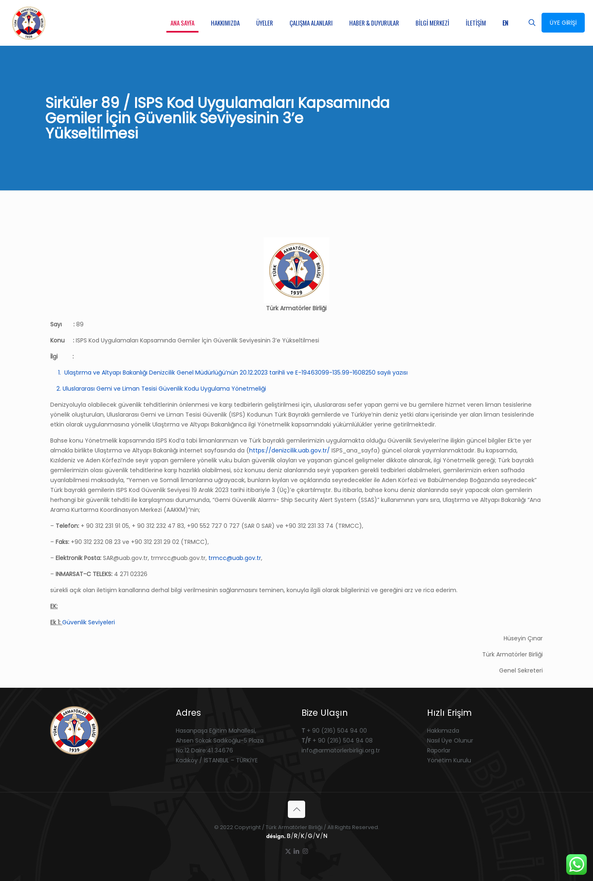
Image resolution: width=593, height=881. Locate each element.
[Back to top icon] (296, 809)
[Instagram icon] (305, 851)
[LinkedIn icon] (297, 851)
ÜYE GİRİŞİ (563, 23)
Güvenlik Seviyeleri (88, 622)
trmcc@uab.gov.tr (234, 558)
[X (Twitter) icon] (288, 851)
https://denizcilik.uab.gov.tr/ (289, 450)
